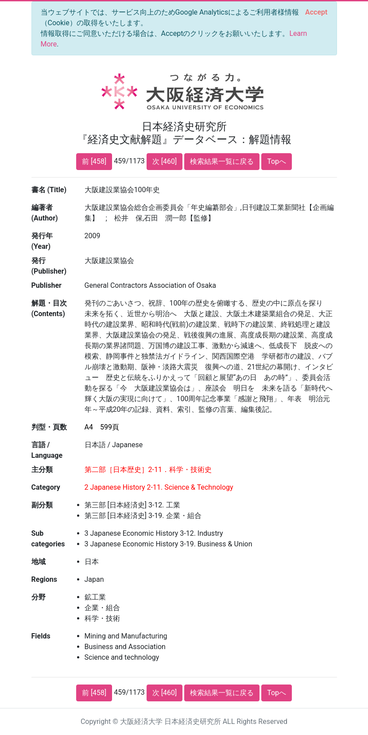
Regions (44, 579)
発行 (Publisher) (49, 265)
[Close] (316, 12)
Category (45, 487)
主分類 (42, 469)
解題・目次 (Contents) (49, 308)
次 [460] (164, 161)
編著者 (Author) (44, 212)
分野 (38, 597)
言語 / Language (47, 450)
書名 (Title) (49, 190)
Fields (40, 636)
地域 (38, 561)
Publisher (46, 285)
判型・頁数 (49, 427)
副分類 (42, 505)
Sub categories (48, 538)
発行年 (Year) (42, 241)
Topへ (276, 161)
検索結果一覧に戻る (222, 161)
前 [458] (94, 161)
